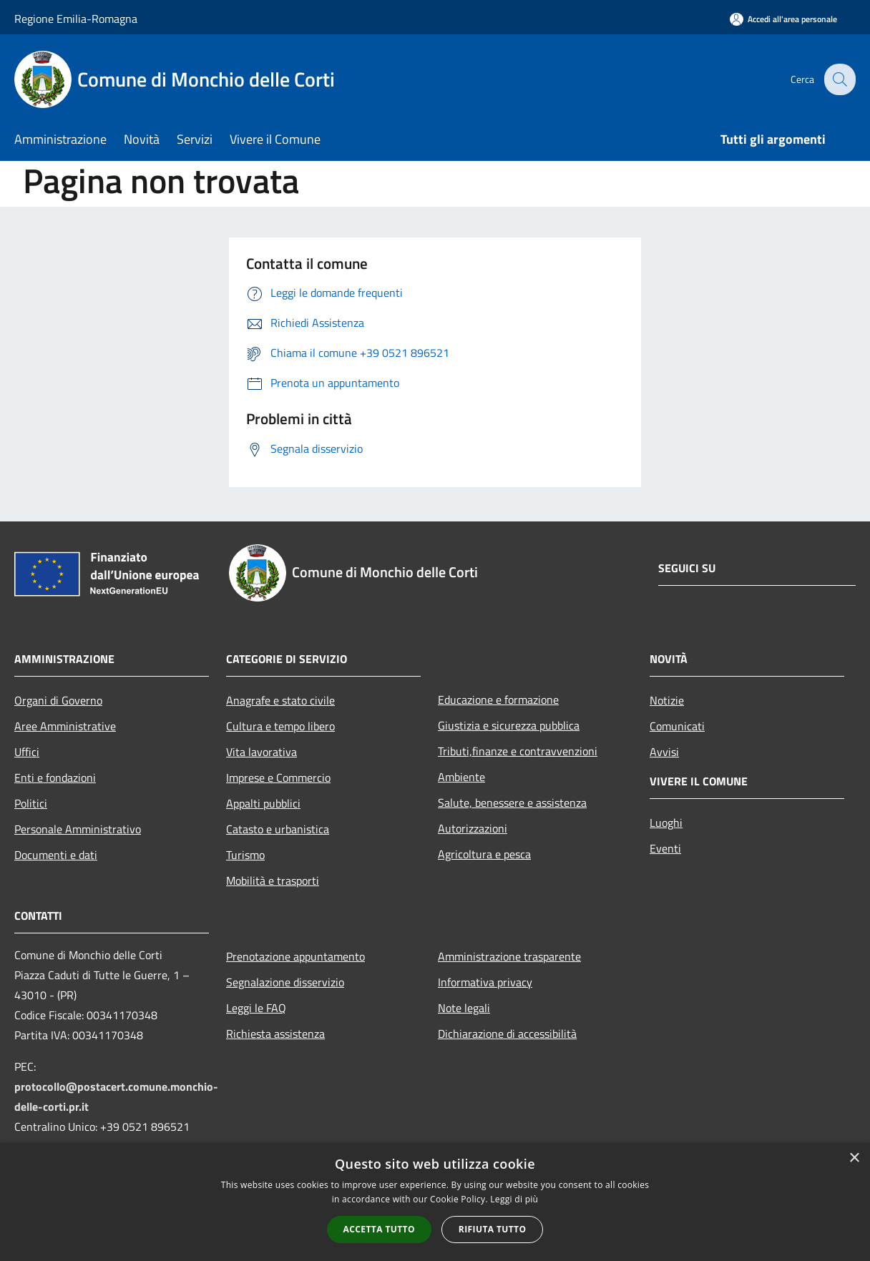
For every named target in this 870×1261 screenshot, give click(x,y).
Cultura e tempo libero (280, 726)
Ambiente (461, 776)
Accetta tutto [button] (379, 1229)
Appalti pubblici (263, 803)
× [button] (854, 1158)
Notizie (667, 700)
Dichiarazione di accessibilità (507, 1033)
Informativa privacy (485, 982)
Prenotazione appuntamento (295, 956)
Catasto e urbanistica (277, 829)
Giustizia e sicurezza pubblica (509, 725)
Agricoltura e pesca (484, 854)
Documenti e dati (55, 854)
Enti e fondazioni (55, 777)
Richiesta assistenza (275, 1033)
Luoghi (666, 822)
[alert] (435, 1202)
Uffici (26, 751)
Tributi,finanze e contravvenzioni (517, 751)
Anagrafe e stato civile (280, 700)
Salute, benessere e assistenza (512, 802)
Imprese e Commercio (278, 777)
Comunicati (677, 726)
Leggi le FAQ (256, 1007)
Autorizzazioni (472, 828)
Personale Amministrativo (77, 829)
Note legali (464, 1007)
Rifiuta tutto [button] (493, 1229)
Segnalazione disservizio (285, 982)
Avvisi (664, 751)
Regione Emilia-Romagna (75, 18)
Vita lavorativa (261, 751)
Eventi (665, 848)
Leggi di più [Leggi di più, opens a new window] (514, 1199)
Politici (30, 803)
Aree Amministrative (65, 726)
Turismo (245, 854)
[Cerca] (838, 79)
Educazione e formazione (498, 699)
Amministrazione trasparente (509, 956)
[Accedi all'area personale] (783, 19)
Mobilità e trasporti (272, 880)
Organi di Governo (58, 700)
